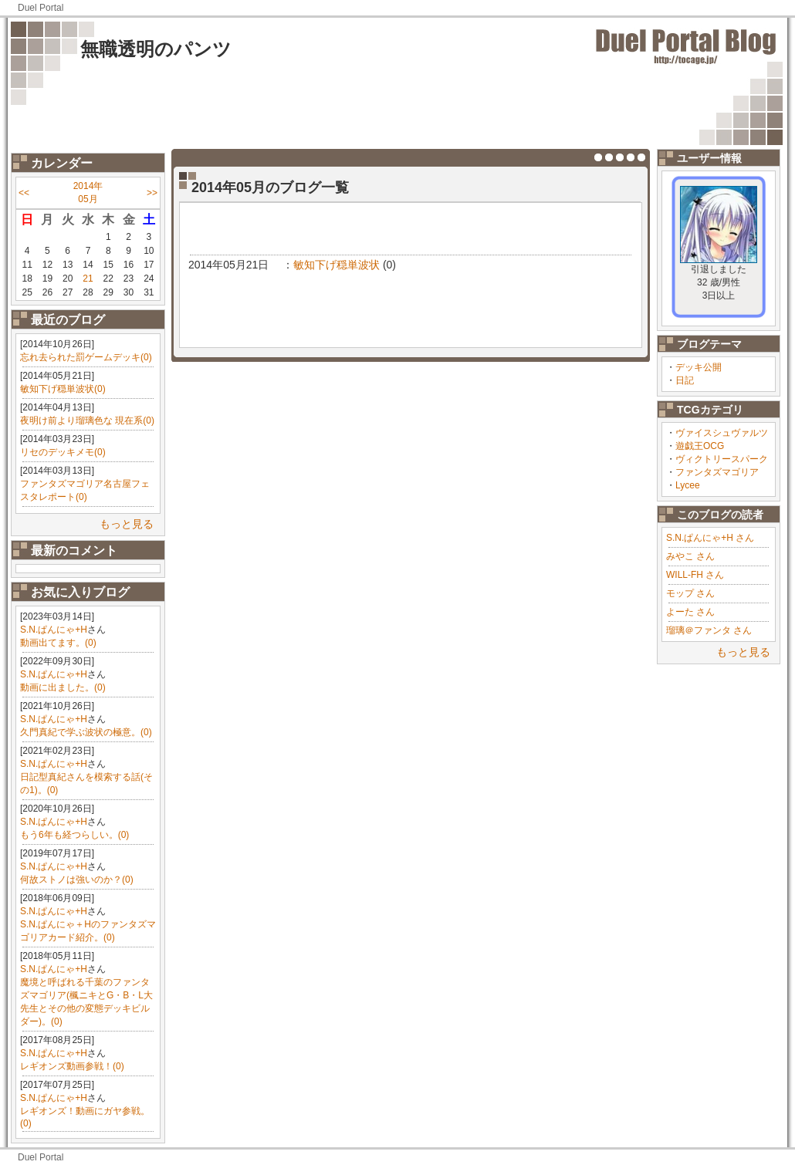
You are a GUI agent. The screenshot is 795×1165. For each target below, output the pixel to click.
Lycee (687, 485)
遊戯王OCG (699, 446)
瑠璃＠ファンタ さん (709, 630)
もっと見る (127, 524)
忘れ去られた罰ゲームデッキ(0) (86, 357)
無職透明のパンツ (156, 49)
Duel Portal (40, 7)
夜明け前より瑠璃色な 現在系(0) (87, 420)
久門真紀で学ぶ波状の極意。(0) (86, 732)
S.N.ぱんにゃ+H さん (710, 537)
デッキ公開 (698, 367)
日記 (684, 380)
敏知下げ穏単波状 (336, 264)
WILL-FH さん (695, 574)
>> (152, 192)
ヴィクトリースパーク (721, 459)
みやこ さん (690, 556)
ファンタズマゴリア (717, 472)
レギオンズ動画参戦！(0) (72, 1066)
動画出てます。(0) (58, 642)
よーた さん (690, 611)
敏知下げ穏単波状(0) (63, 388)
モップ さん (690, 593)
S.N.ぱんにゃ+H (53, 629)
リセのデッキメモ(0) (63, 452)
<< (24, 192)
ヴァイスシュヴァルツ (721, 432)
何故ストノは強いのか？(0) (77, 879)
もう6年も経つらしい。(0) (74, 834)
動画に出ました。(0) (63, 687)
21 (88, 278)
